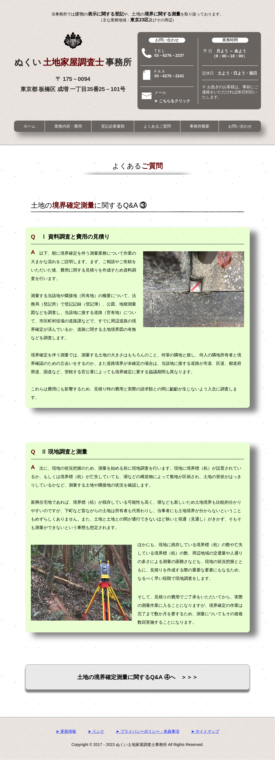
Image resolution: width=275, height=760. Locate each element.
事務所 (119, 62)
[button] (68, 126)
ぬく (28, 62)
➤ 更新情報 (66, 731)
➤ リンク (96, 731)
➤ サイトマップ (205, 731)
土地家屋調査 (74, 62)
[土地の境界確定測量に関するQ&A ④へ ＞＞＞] (137, 677)
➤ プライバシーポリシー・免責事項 (147, 731)
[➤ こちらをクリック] (174, 101)
